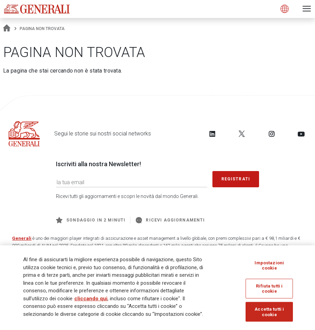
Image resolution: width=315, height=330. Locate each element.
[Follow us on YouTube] (301, 134)
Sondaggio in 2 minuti (90, 220)
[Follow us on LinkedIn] (212, 134)
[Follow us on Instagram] (271, 134)
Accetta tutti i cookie (269, 312)
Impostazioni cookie (269, 265)
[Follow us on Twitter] (242, 134)
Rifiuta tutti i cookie (269, 289)
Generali (21, 238)
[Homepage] (6, 28)
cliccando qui (90, 299)
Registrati (235, 179)
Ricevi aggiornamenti (170, 220)
